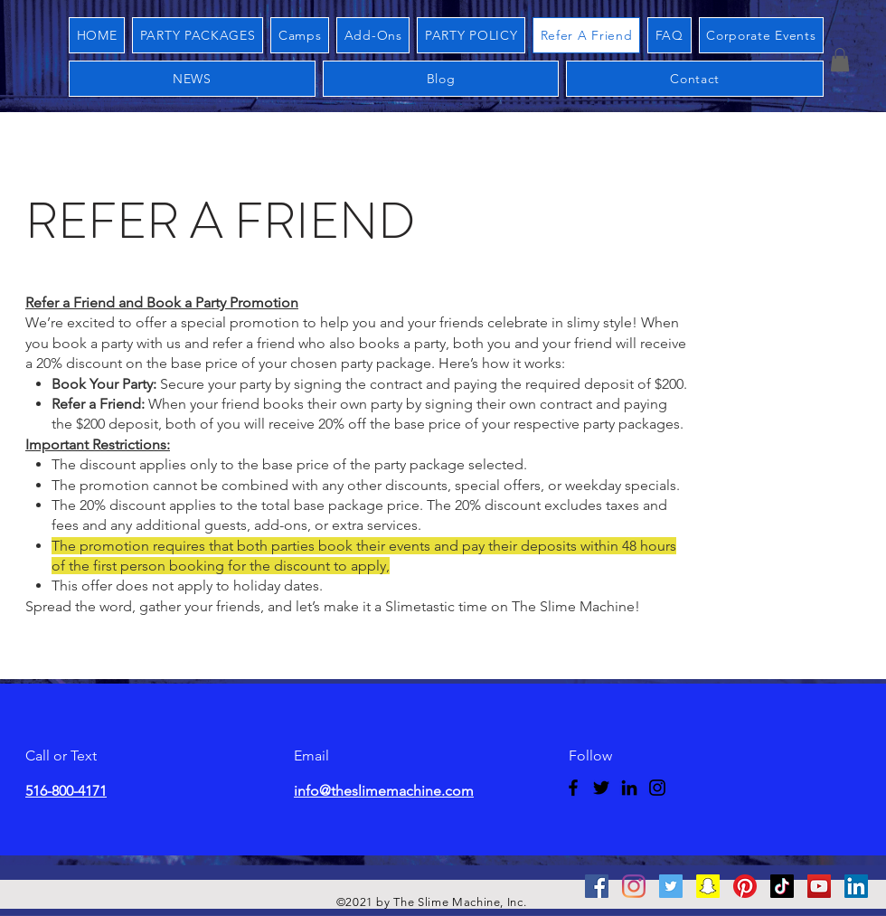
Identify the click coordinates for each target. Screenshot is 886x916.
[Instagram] (657, 787)
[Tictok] (782, 886)
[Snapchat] (708, 886)
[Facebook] (573, 787)
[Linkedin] (856, 886)
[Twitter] (601, 787)
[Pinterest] (745, 886)
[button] (840, 59)
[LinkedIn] (629, 787)
